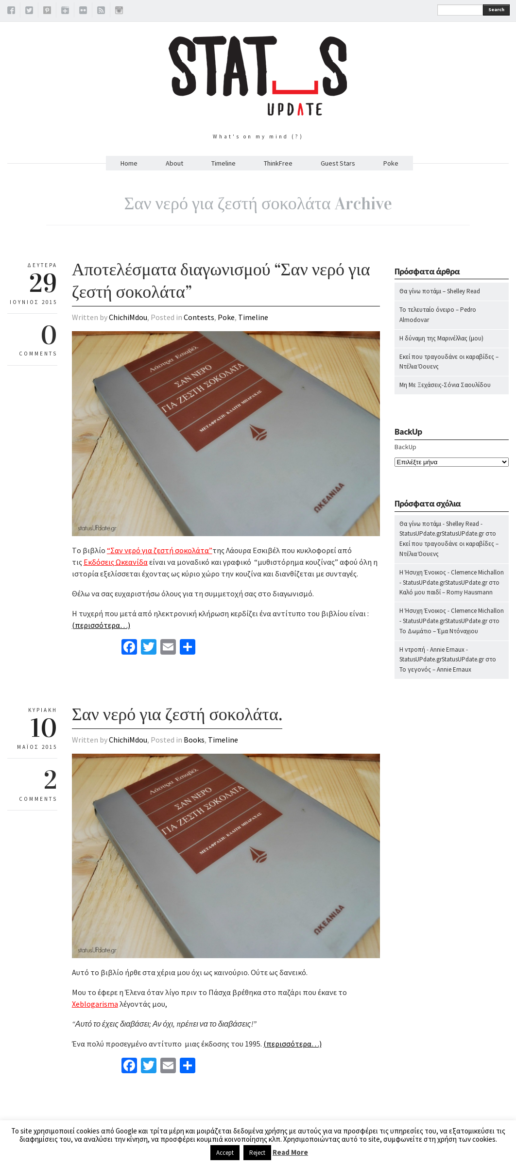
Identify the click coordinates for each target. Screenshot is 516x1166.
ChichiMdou (128, 317)
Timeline (223, 163)
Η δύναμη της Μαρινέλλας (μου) (441, 338)
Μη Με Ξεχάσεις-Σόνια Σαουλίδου (445, 385)
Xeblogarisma (95, 1004)
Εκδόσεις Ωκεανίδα (116, 562)
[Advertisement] (452, 878)
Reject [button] (257, 1153)
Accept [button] (225, 1153)
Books (194, 739)
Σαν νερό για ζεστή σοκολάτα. (177, 714)
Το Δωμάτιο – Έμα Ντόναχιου (438, 631)
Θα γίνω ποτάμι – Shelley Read (439, 291)
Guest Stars (338, 163)
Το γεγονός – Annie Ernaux (435, 669)
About (174, 163)
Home (129, 163)
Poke (390, 163)
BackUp (405, 446)
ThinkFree (278, 163)
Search (496, 9)
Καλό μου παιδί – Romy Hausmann (446, 592)
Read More (290, 1152)
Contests (199, 317)
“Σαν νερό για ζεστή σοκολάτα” (159, 550)
